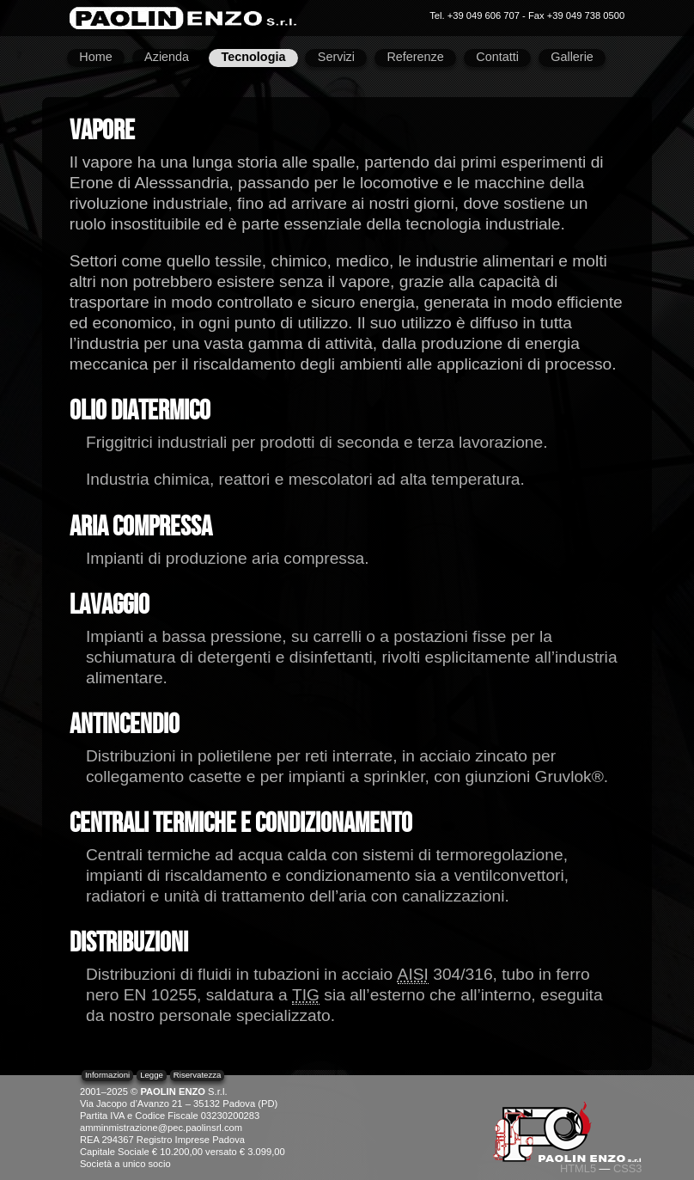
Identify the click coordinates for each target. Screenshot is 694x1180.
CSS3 (627, 1168)
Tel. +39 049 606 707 (474, 15)
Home (95, 57)
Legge (151, 1074)
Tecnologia (254, 57)
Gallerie (572, 57)
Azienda (166, 57)
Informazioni (107, 1074)
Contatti (497, 57)
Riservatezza (197, 1074)
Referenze (415, 57)
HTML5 (578, 1168)
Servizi (336, 57)
